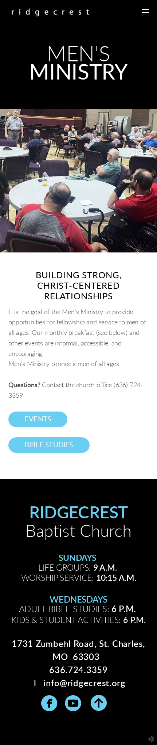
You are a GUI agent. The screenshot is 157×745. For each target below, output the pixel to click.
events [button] (38, 419)
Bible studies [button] (49, 445)
